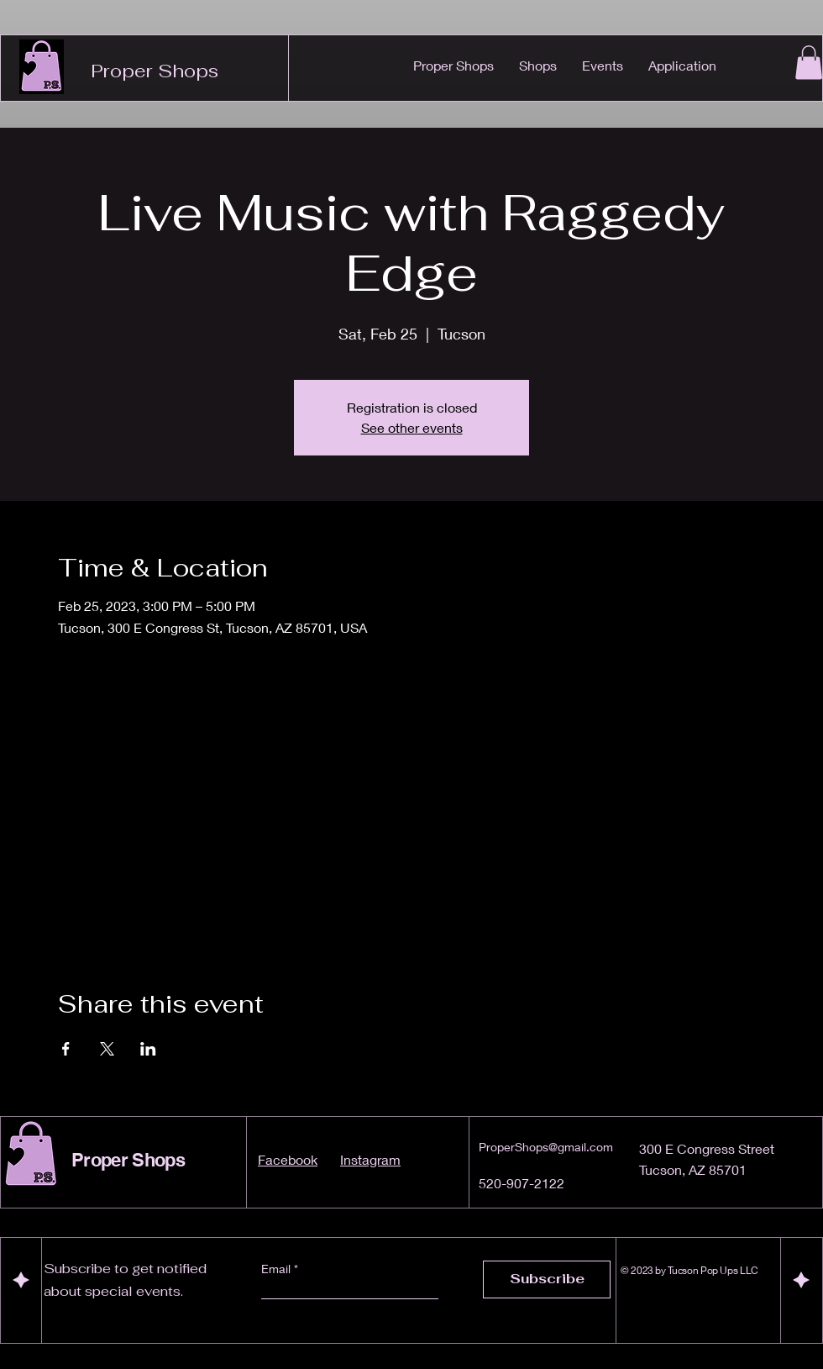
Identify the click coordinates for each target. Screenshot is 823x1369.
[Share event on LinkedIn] (148, 1049)
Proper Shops (154, 70)
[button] (808, 62)
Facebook (287, 1159)
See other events (412, 427)
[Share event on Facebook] (66, 1049)
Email (277, 1269)
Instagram (370, 1159)
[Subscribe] (547, 1279)
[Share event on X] (107, 1049)
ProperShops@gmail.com (546, 1147)
